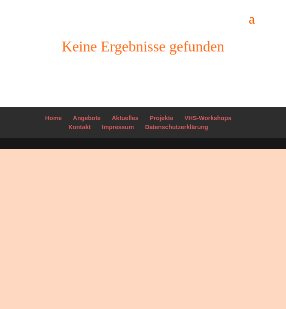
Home (53, 118)
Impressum (118, 127)
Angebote (87, 118)
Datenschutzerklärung (176, 127)
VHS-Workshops (208, 118)
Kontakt (79, 127)
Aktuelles (125, 118)
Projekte (161, 118)
